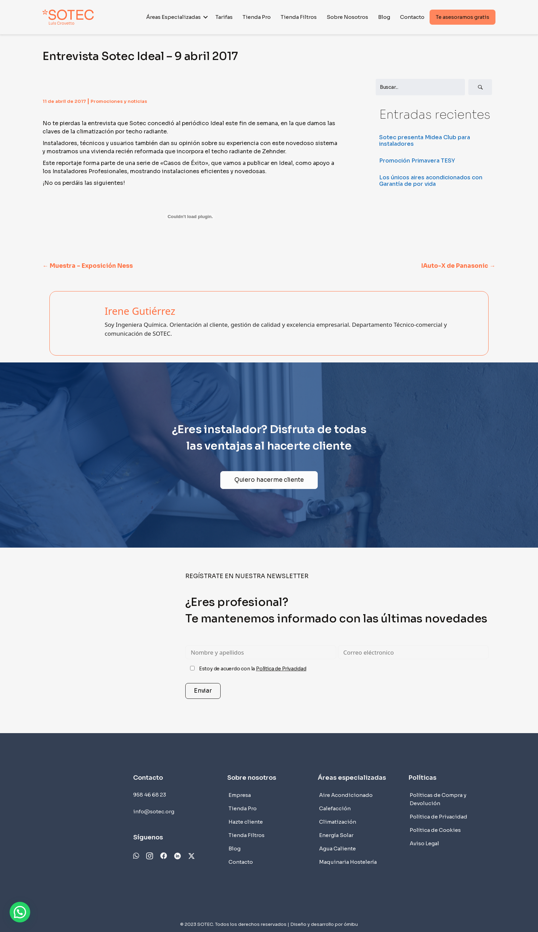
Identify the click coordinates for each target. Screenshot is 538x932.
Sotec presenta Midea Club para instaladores (424, 140)
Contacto (412, 17)
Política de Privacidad (281, 669)
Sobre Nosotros (347, 17)
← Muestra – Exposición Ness (88, 266)
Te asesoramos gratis (462, 17)
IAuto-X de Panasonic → (458, 266)
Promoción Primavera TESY (417, 160)
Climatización (337, 822)
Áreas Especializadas (173, 17)
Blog (384, 17)
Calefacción (335, 808)
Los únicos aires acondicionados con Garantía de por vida (430, 181)
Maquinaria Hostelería (348, 862)
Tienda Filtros (299, 17)
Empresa (240, 795)
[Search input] (420, 87)
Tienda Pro (257, 17)
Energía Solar (336, 835)
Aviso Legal (424, 843)
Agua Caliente (337, 848)
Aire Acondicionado (346, 795)
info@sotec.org (153, 811)
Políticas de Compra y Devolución (438, 799)
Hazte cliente (246, 822)
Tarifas (224, 17)
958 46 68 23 (149, 794)
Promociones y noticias (119, 101)
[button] (205, 17)
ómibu (351, 924)
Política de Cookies (435, 830)
